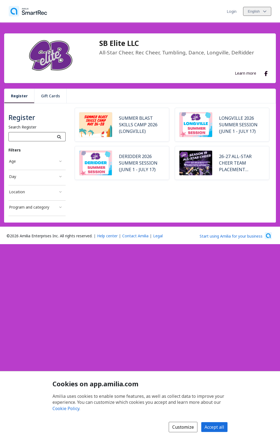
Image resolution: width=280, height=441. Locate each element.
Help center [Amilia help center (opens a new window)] (107, 235)
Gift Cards (50, 95)
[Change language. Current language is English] (257, 11)
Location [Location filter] (17, 191)
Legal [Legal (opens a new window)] (158, 235)
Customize (183, 427)
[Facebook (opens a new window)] (266, 72)
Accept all (214, 427)
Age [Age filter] (12, 161)
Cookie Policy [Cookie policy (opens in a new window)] (65, 408)
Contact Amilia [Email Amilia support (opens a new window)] (135, 235)
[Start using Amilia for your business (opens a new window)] (236, 235)
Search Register (22, 127)
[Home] (28, 11)
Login (232, 11)
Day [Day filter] (12, 176)
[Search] (59, 136)
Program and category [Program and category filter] (29, 207)
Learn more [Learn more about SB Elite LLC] (245, 73)
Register (19, 95)
